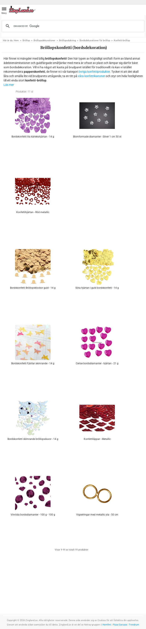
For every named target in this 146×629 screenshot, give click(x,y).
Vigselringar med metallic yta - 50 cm (97, 514)
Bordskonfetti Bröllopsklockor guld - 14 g (33, 287)
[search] (72, 26)
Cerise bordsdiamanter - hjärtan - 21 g (97, 363)
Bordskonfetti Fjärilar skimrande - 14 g (32, 363)
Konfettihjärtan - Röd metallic (32, 212)
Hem (16, 40)
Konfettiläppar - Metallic (97, 439)
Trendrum (134, 624)
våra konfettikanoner (91, 76)
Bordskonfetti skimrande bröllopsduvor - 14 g (33, 439)
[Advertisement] (97, 200)
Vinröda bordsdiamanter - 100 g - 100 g (33, 514)
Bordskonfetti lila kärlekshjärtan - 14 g (32, 136)
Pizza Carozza (120, 624)
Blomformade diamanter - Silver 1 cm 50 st (97, 136)
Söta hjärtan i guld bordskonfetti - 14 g (97, 287)
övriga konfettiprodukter (94, 71)
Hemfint (107, 624)
